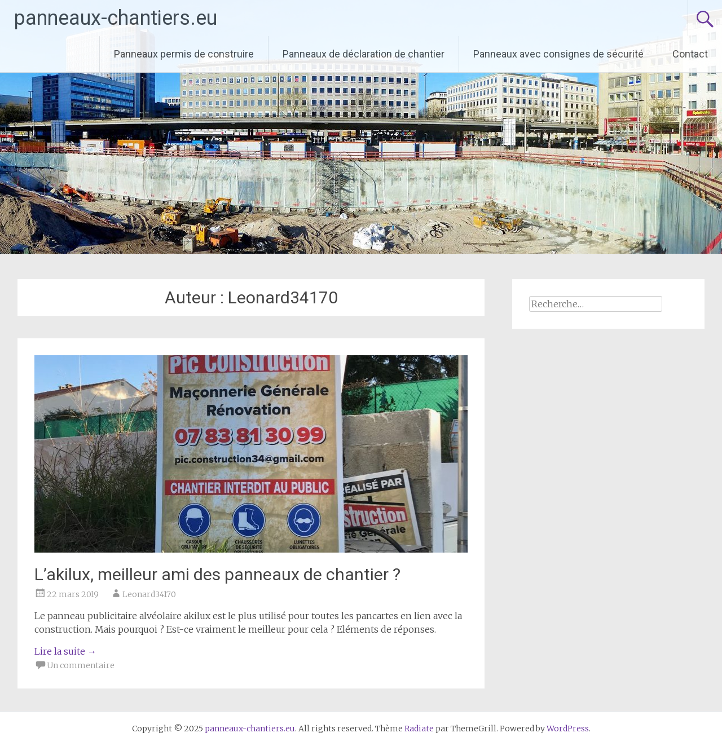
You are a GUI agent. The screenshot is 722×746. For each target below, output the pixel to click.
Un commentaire (81, 665)
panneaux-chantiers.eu (115, 18)
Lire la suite (65, 651)
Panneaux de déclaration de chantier (363, 54)
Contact (690, 54)
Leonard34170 (149, 594)
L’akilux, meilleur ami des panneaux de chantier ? (217, 574)
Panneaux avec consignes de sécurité (558, 54)
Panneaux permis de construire (184, 54)
